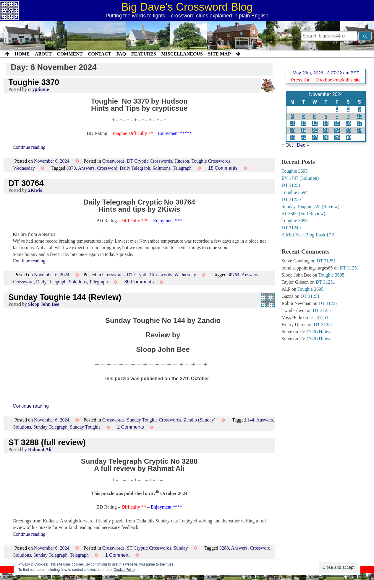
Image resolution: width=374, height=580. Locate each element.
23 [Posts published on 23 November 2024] (348, 130)
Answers (86, 168)
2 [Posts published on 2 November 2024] (348, 109)
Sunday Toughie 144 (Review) (64, 297)
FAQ (121, 53)
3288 (224, 547)
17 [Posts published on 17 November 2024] (359, 123)
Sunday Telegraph (50, 426)
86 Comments (139, 281)
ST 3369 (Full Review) (303, 213)
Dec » (303, 145)
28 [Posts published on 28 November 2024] (325, 137)
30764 (233, 274)
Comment (69, 53)
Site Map (219, 53)
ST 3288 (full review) (46, 442)
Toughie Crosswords (210, 161)
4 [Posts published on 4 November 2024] (292, 116)
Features (143, 53)
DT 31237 (328, 303)
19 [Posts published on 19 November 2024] (303, 130)
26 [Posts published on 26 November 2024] (303, 137)
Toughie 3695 (294, 171)
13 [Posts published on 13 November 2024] (315, 123)
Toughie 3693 (294, 220)
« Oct (287, 145)
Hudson (181, 161)
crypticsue (38, 89)
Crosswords (113, 161)
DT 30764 (25, 183)
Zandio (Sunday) (200, 419)
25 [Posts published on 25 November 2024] (292, 137)
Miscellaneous (182, 53)
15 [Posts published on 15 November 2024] (337, 123)
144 (250, 419)
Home (22, 53)
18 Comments (223, 168)
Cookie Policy (124, 570)
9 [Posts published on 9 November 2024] (348, 116)
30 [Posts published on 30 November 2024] (348, 137)
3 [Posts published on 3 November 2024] (359, 109)
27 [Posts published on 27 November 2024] (315, 137)
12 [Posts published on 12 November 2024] (303, 123)
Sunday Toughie (85, 426)
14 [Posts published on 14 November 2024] (325, 123)
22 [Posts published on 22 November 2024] (337, 130)
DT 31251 (291, 185)
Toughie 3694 (294, 192)
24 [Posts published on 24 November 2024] (359, 130)
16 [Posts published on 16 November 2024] (348, 123)
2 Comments (130, 426)
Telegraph (182, 168)
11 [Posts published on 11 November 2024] (292, 123)
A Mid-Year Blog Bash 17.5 (307, 234)
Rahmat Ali (39, 449)
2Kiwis (35, 190)
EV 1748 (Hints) (315, 338)
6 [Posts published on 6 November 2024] (314, 116)
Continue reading (29, 147)
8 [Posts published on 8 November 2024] (337, 116)
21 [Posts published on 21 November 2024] (325, 130)
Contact (99, 53)
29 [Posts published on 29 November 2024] (337, 137)
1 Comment (117, 555)
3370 (71, 168)
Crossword (107, 168)
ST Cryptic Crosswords (149, 547)
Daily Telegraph (135, 168)
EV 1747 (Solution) (300, 178)
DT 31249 (291, 227)
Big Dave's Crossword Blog (187, 7)
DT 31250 (291, 199)
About (43, 53)
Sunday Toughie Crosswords (154, 419)
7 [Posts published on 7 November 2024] (326, 116)
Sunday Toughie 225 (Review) (310, 206)
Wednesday (24, 168)
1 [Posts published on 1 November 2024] (337, 109)
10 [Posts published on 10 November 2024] (359, 116)
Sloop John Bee (43, 304)
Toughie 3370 (33, 82)
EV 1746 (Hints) (315, 331)
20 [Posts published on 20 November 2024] (315, 130)
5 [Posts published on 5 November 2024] (303, 116)
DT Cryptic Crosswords (149, 161)
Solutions (161, 168)
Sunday (181, 547)
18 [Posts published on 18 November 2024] (292, 130)
